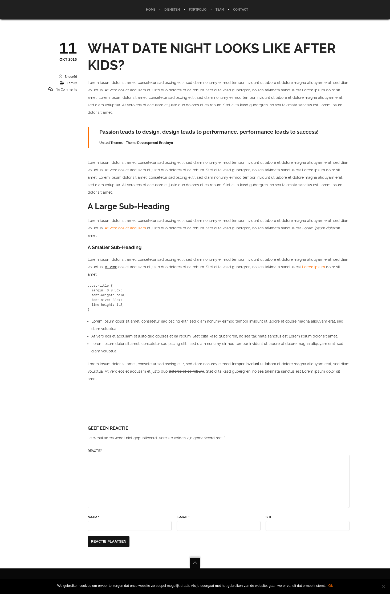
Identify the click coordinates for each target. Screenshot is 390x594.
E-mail (183, 517)
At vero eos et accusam (125, 228)
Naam (93, 517)
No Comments (66, 89)
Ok (330, 586)
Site (269, 517)
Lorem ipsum (313, 267)
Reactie (95, 451)
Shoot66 (71, 77)
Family (72, 83)
